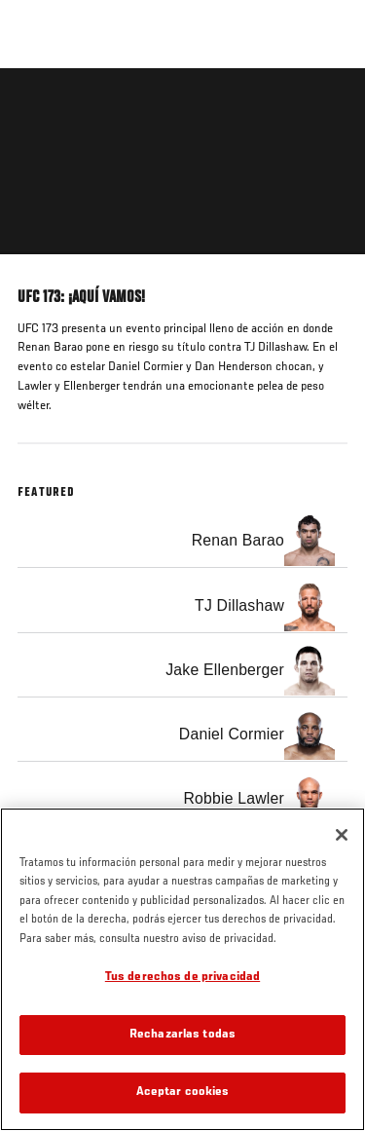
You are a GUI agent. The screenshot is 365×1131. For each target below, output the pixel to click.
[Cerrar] (341, 834)
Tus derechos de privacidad (182, 977)
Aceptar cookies (183, 1092)
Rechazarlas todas (182, 1035)
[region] (182, 969)
